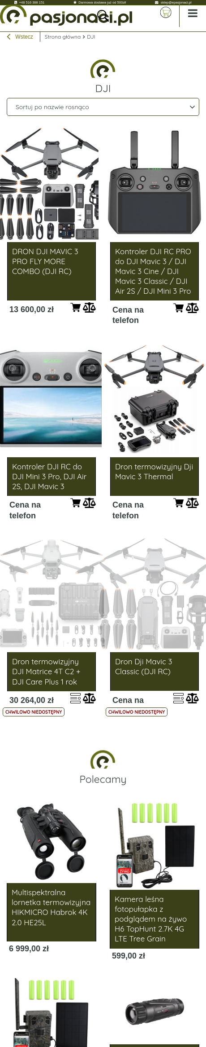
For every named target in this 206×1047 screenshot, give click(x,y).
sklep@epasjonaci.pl (176, 2)
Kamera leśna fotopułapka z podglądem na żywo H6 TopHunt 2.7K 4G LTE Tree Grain (151, 918)
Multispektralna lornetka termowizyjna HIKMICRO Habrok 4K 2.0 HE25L (51, 907)
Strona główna (63, 36)
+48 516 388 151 (32, 2)
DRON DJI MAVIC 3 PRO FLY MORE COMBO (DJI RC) (45, 261)
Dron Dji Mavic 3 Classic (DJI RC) (143, 666)
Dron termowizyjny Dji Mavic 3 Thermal (154, 471)
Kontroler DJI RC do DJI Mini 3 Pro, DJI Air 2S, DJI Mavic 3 (49, 476)
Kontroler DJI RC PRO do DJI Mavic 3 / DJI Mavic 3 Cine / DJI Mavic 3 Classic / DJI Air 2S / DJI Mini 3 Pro (153, 271)
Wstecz (20, 38)
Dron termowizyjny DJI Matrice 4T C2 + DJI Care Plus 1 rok (46, 671)
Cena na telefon (128, 315)
